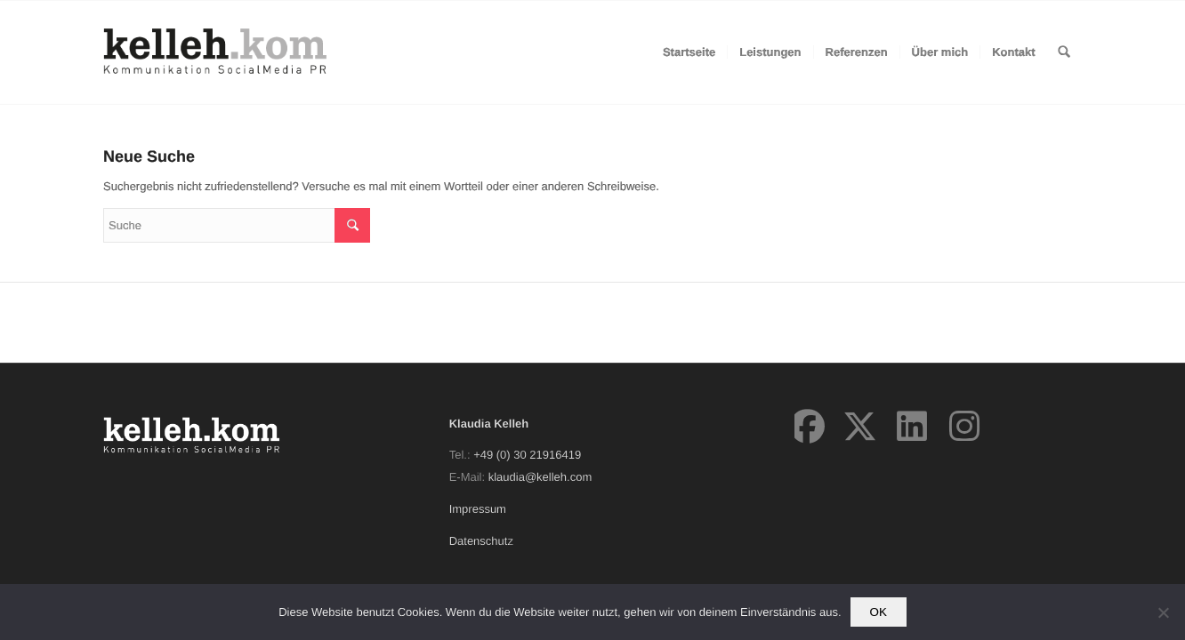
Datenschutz (481, 541)
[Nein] (1163, 612)
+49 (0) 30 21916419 (527, 454)
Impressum (477, 509)
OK (878, 612)
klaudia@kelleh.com (540, 477)
